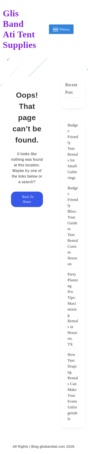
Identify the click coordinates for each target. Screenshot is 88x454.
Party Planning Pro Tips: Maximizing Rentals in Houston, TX (73, 309)
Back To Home (27, 199)
